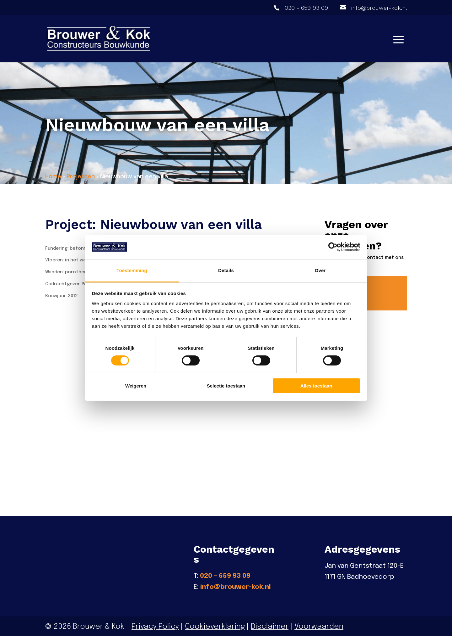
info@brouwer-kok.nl (235, 586)
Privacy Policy (155, 625)
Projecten (81, 177)
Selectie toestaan (226, 385)
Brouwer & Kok (98, 625)
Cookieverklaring (215, 625)
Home (53, 177)
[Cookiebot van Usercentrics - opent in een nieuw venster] (332, 247)
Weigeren (135, 385)
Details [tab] (226, 270)
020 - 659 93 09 (306, 7)
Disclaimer (269, 625)
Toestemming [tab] (131, 270)
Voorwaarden (318, 625)
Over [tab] (320, 270)
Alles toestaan (316, 385)
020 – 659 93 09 (225, 574)
